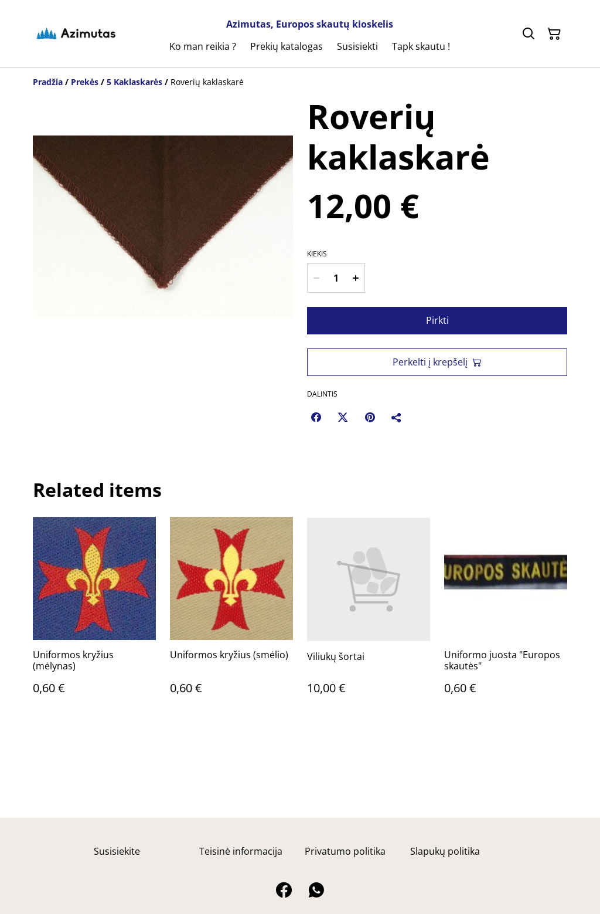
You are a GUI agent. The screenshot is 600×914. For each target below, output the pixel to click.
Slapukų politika (445, 851)
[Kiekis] (336, 278)
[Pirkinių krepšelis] (554, 34)
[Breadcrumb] (300, 82)
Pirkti (437, 320)
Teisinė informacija (240, 851)
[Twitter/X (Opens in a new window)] (343, 417)
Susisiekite (117, 851)
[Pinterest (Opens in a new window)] (370, 417)
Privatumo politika (345, 851)
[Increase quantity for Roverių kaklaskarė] (355, 278)
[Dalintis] (396, 417)
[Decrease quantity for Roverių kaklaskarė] (316, 278)
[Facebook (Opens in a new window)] (316, 417)
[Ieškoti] (528, 34)
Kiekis (317, 254)
